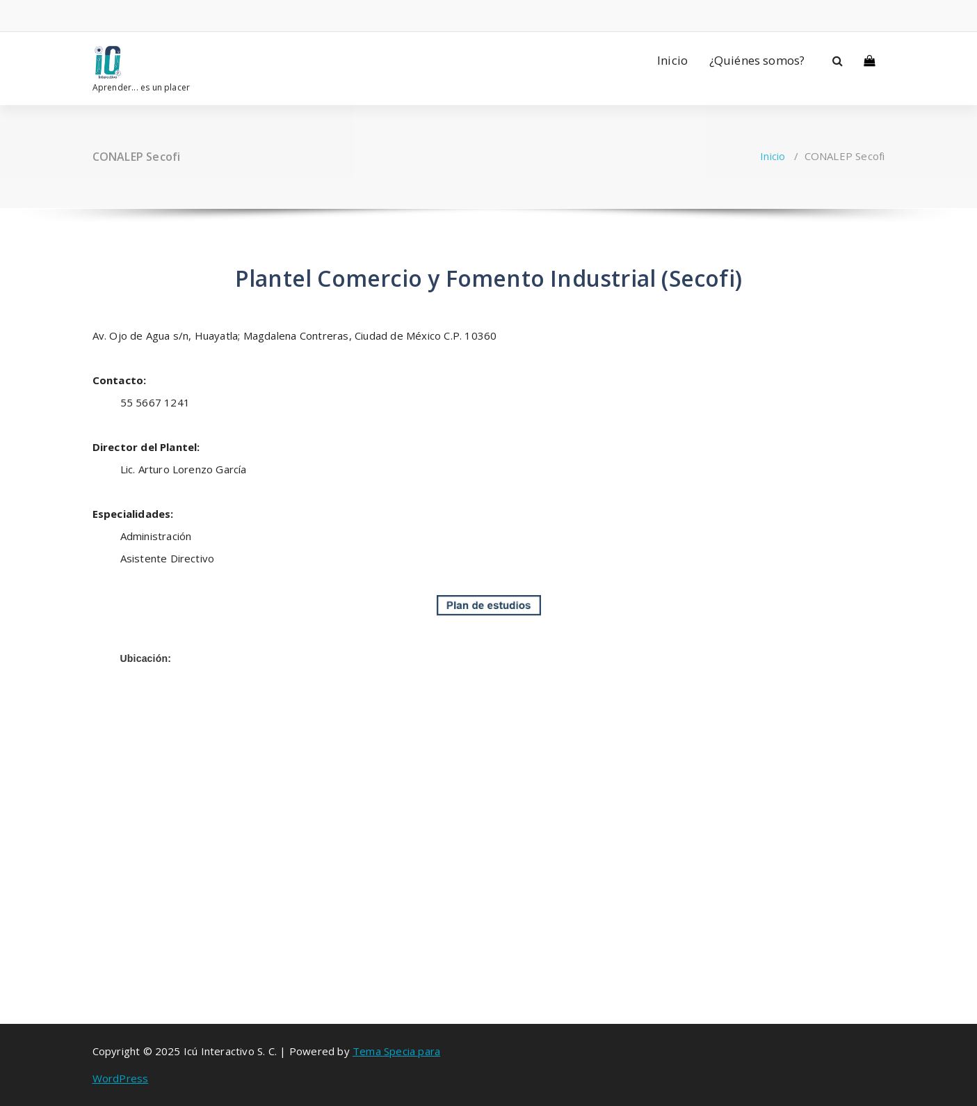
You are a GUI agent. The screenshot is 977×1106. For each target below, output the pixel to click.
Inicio (672, 60)
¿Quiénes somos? (757, 60)
